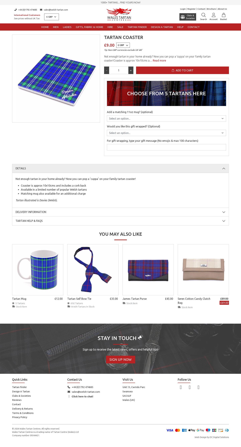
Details (21, 168)
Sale (120, 27)
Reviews (17, 400)
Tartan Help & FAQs (29, 220)
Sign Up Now (120, 359)
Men (56, 27)
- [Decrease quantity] (106, 70)
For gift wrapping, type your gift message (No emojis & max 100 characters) (152, 140)
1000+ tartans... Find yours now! (120, 2)
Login (183, 9)
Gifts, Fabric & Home (89, 27)
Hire (110, 27)
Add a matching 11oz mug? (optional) (130, 112)
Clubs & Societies (21, 395)
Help (180, 27)
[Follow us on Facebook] (181, 387)
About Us (222, 9)
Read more (159, 60)
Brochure (211, 9)
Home (45, 27)
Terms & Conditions (23, 413)
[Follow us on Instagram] (190, 387)
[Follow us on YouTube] (198, 387)
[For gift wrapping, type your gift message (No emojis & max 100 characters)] (166, 147)
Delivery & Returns (22, 408)
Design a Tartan (162, 27)
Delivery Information (31, 211)
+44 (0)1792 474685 (25, 10)
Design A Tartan (21, 391)
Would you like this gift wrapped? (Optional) (133, 126)
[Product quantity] (119, 70)
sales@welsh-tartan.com (54, 10)
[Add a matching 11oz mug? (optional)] (166, 118)
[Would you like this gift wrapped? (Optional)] (166, 133)
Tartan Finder (137, 27)
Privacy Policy (19, 417)
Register (191, 9)
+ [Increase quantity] (131, 70)
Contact (201, 9)
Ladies (67, 27)
